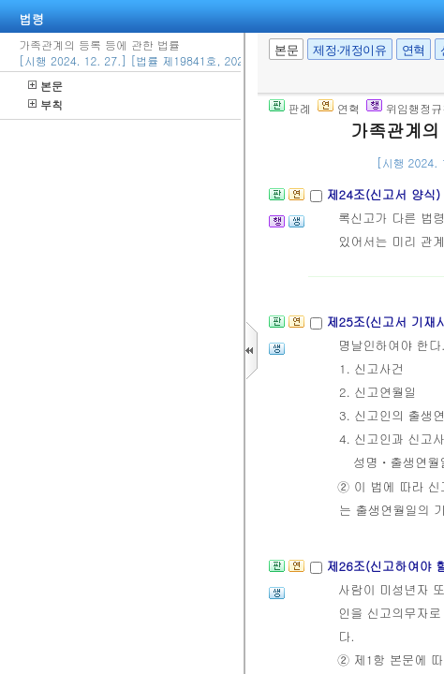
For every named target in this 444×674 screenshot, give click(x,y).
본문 (45, 86)
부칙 (45, 104)
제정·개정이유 (349, 50)
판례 (290, 108)
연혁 (413, 50)
